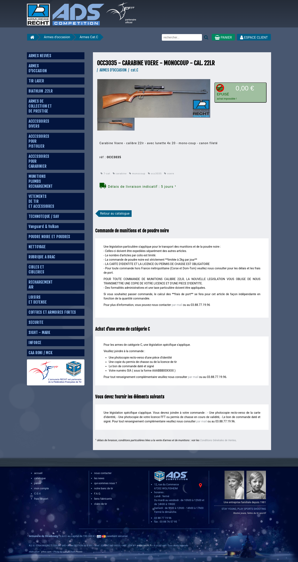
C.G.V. (37, 493)
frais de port (41, 498)
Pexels (79, 551)
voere (169, 173)
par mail (177, 305)
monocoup (137, 173)
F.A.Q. (97, 493)
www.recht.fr (144, 545)
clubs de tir (100, 503)
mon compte (41, 488)
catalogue (40, 478)
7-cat (105, 173)
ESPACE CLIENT (254, 37)
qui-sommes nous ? (105, 483)
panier (37, 483)
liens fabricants (103, 498)
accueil (38, 473)
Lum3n (66, 551)
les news (99, 478)
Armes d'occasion (57, 37)
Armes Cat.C (89, 37)
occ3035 (155, 173)
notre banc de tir (103, 488)
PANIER (223, 37)
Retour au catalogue (115, 213)
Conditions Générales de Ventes (218, 440)
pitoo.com (46, 551)
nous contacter (103, 473)
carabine (120, 173)
